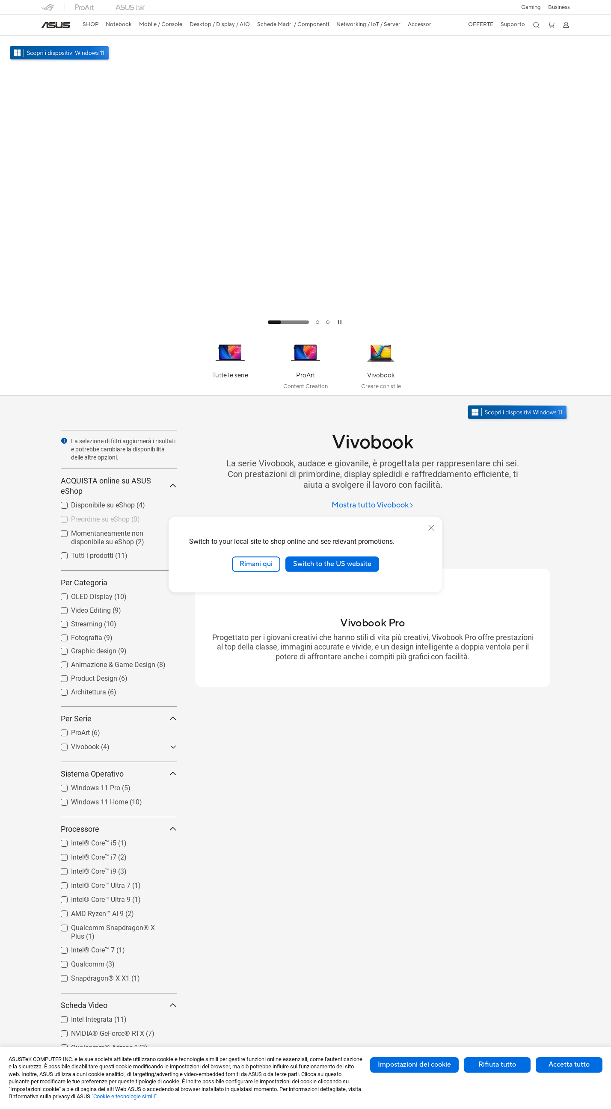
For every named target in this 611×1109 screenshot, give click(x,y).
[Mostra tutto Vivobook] (373, 505)
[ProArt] (305, 366)
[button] (531, 7)
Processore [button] (119, 828)
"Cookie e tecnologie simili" (124, 1096)
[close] (431, 528)
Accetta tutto (569, 1064)
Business (559, 7)
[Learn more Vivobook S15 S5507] (305, 330)
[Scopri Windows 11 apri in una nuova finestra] (518, 413)
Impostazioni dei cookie (414, 1064)
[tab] (288, 322)
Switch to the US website (332, 564)
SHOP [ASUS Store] (90, 24)
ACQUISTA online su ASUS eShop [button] (119, 485)
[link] (55, 25)
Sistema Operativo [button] (119, 773)
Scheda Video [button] (119, 1005)
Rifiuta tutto (497, 1064)
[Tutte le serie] (230, 366)
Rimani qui (256, 564)
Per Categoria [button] (119, 582)
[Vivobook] (380, 366)
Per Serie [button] (119, 718)
